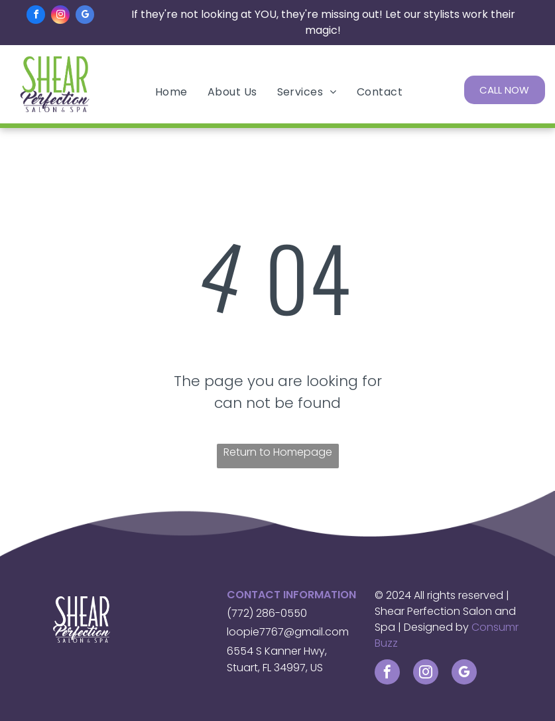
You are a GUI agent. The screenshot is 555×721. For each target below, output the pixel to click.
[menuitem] (171, 91)
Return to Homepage (277, 452)
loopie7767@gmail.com (288, 631)
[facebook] (36, 16)
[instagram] (60, 16)
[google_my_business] (85, 16)
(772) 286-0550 (267, 613)
